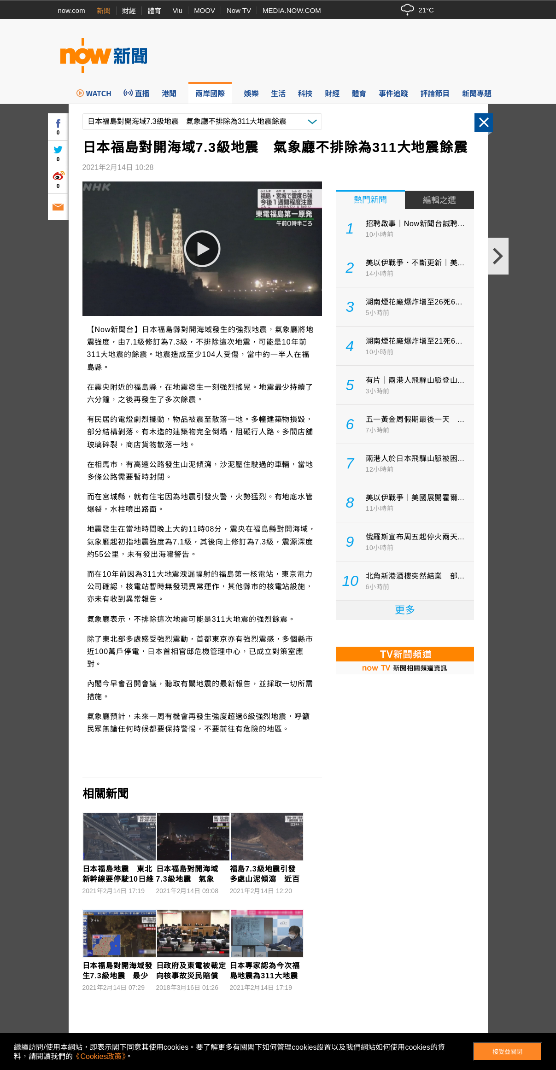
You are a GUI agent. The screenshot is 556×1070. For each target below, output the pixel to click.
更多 (405, 610)
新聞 (104, 11)
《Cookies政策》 (99, 1056)
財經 (129, 11)
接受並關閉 (507, 1051)
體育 (154, 11)
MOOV (204, 10)
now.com (71, 10)
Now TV (239, 10)
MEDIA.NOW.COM (292, 10)
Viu (177, 10)
